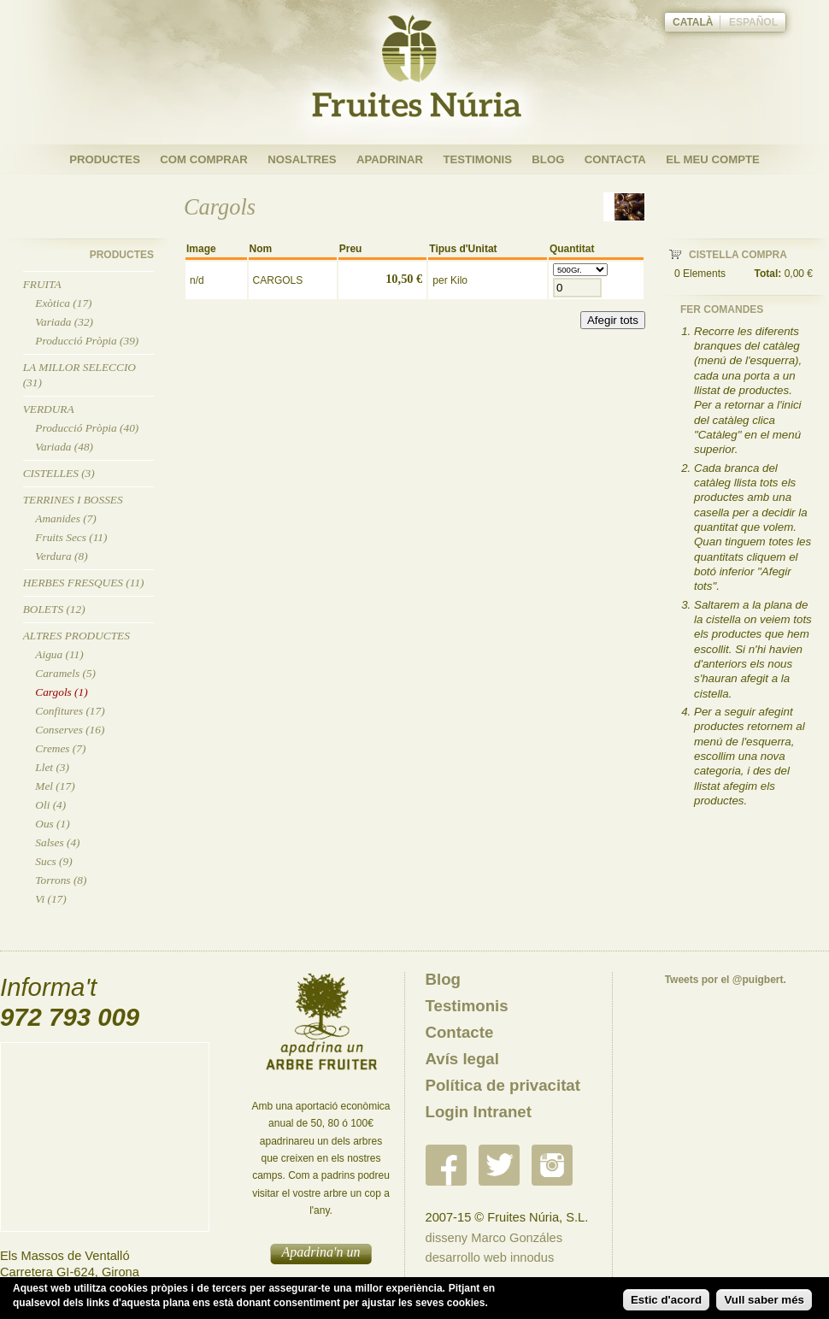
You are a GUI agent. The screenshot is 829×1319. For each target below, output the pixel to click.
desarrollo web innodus (490, 1257)
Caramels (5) (65, 673)
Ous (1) (52, 823)
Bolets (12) (54, 609)
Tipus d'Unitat (463, 249)
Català (693, 22)
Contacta (615, 159)
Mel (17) (54, 786)
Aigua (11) (59, 654)
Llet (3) (52, 767)
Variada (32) (64, 321)
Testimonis (477, 159)
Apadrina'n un (321, 1252)
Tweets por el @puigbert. (725, 980)
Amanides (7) (65, 518)
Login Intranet (479, 1112)
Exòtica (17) (63, 303)
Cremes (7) (60, 748)
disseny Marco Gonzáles (494, 1238)
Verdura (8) (61, 556)
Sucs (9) (53, 861)
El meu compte (713, 159)
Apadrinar (389, 159)
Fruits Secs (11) (71, 537)
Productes (104, 159)
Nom (261, 249)
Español (753, 22)
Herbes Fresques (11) (83, 582)
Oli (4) (50, 804)
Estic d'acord (666, 1299)
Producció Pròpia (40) (86, 427)
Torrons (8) (60, 880)
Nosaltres (302, 159)
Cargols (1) (61, 692)
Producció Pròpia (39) (86, 340)
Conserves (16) (69, 729)
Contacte (460, 1032)
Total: (768, 274)
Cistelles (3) (59, 473)
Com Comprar (204, 159)
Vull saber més (764, 1299)
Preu (350, 249)
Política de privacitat (503, 1085)
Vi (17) (50, 898)
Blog (548, 159)
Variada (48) (64, 446)
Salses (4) (57, 842)
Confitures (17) (69, 710)
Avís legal (462, 1059)
